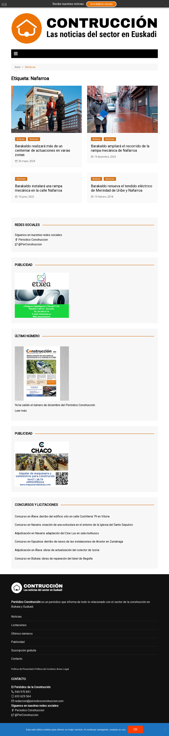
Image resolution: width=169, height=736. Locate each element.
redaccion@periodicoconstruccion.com (39, 701)
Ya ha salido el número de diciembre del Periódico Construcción (55, 405)
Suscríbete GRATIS (101, 4)
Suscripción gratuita (23, 650)
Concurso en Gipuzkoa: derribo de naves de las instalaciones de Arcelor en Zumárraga (69, 541)
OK (135, 729)
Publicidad (18, 642)
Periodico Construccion (31, 239)
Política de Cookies (44, 669)
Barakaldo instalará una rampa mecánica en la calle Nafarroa (38, 188)
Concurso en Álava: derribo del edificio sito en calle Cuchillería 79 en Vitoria (62, 516)
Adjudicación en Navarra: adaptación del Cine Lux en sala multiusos (57, 533)
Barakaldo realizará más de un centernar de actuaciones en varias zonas (42, 150)
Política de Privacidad (22, 669)
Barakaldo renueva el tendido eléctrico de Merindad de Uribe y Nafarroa (121, 188)
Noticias (34, 139)
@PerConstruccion (28, 244)
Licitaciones (19, 625)
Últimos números (22, 633)
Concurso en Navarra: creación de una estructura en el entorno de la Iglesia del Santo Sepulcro (74, 524)
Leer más (21, 410)
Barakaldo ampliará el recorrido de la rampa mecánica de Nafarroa (120, 148)
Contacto (16, 658)
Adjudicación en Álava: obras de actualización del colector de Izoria (57, 550)
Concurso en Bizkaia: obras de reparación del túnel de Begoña (54, 558)
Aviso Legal (63, 669)
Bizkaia (20, 139)
